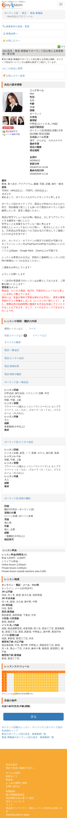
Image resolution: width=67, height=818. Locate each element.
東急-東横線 (36, 13)
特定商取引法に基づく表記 (20, 798)
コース (32, 328)
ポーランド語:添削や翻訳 (17, 498)
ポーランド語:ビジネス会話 (18, 442)
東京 (24, 13)
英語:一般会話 (11, 350)
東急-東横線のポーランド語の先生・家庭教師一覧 (28, 737)
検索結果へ (12, 33)
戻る (63, 46)
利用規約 (10, 791)
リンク (9, 804)
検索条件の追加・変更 (17, 26)
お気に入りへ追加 (15, 75)
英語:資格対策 (11, 366)
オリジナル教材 (12, 342)
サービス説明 (13, 773)
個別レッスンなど (13, 328)
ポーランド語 (11, 13)
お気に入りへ (13, 40)
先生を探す (12, 764)
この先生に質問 (14, 68)
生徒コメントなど (15, 335)
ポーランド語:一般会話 (16, 382)
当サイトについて (15, 801)
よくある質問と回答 (16, 783)
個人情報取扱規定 (15, 794)
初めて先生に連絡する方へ (20, 768)
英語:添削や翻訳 (12, 374)
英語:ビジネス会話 (14, 358)
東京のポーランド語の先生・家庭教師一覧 (24, 734)
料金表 (9, 779)
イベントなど (40, 335)
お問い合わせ (13, 786)
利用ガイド (12, 776)
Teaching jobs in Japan (18, 814)
